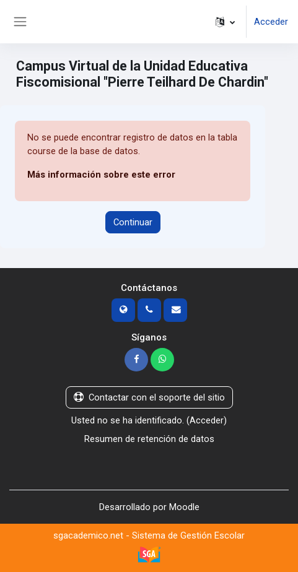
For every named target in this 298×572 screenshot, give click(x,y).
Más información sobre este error (101, 174)
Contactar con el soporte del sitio (149, 397)
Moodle (184, 507)
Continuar (132, 222)
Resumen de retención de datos (149, 438)
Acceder (271, 21)
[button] (225, 21)
